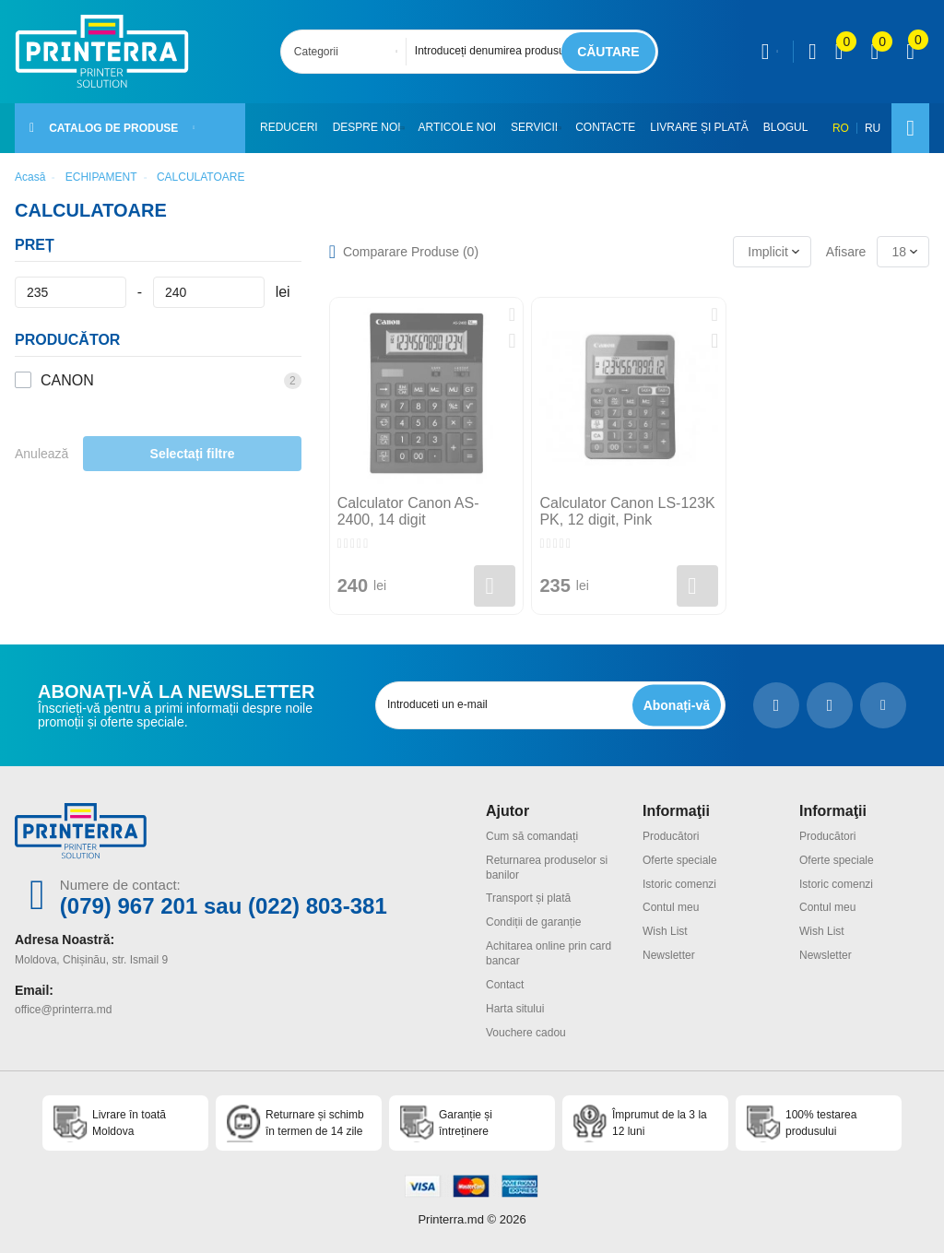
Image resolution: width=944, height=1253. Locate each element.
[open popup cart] (910, 52)
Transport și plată (528, 898)
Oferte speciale (680, 860)
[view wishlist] (874, 52)
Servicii (538, 127)
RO (840, 128)
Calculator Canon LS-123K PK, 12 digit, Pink (626, 511)
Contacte (613, 127)
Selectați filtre (192, 453)
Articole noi (461, 127)
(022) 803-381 (317, 905)
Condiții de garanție (533, 922)
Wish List (665, 931)
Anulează (41, 453)
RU (872, 128)
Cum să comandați (532, 836)
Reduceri (289, 127)
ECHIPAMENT (101, 177)
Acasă (30, 177)
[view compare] (839, 52)
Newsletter (669, 955)
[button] (568, 128)
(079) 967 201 (128, 905)
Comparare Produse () (410, 251)
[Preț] (70, 292)
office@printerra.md (63, 1009)
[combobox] (349, 51)
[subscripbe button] (676, 705)
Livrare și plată (707, 127)
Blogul (794, 127)
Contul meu (671, 907)
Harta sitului (515, 1008)
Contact (505, 984)
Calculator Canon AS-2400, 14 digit (408, 511)
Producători (671, 836)
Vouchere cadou (526, 1032)
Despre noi (367, 127)
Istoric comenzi (679, 884)
